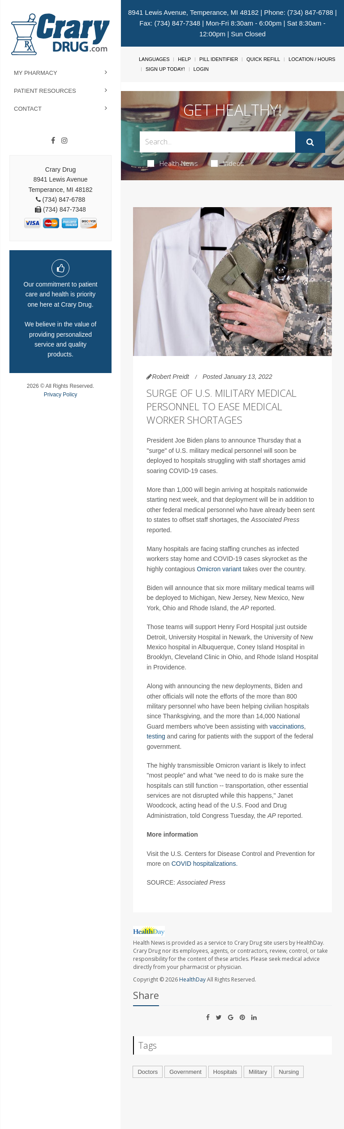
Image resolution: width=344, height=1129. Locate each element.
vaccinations (287, 726)
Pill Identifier (218, 59)
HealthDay (192, 979)
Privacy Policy (60, 394)
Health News (172, 163)
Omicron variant (219, 569)
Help (184, 59)
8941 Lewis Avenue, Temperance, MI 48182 (193, 12)
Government (185, 1071)
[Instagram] (64, 140)
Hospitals (225, 1071)
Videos (227, 163)
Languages (154, 59)
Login (201, 69)
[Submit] (310, 142)
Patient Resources (45, 90)
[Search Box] (217, 141)
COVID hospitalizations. (205, 863)
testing (155, 736)
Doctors (148, 1071)
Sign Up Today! (165, 69)
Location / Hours (311, 59)
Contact (28, 108)
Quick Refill (263, 59)
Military (258, 1071)
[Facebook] (53, 140)
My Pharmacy (35, 72)
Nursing (289, 1071)
